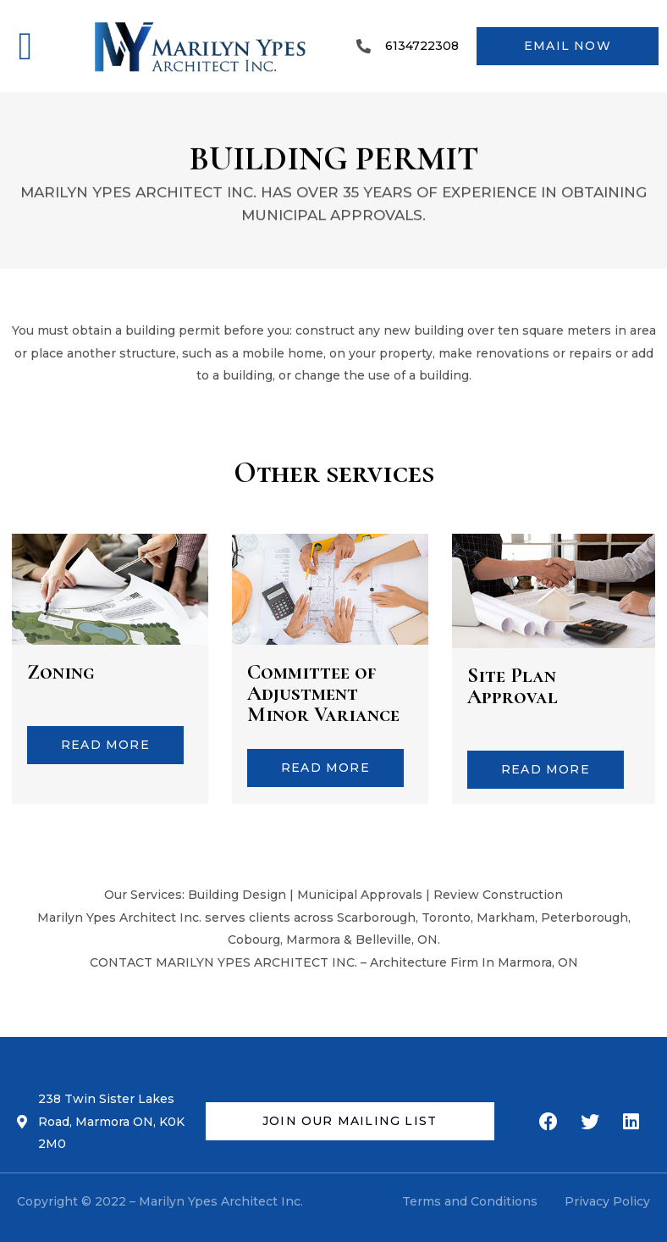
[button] (25, 46)
